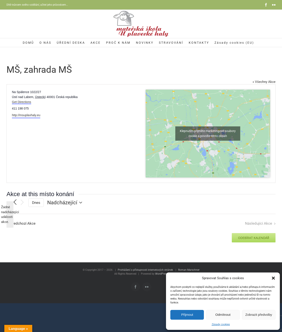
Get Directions (21, 102)
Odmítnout (222, 314)
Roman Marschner (189, 269)
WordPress (161, 273)
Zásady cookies (221, 324)
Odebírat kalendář (253, 238)
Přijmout (187, 314)
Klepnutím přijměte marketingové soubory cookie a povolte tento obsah (208, 133)
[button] (273, 278)
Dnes (36, 202)
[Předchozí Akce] (15, 202)
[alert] (9, 214)
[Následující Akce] (22, 203)
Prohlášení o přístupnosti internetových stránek (145, 269)
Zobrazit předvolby (258, 314)
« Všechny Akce (264, 82)
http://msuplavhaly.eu (26, 115)
